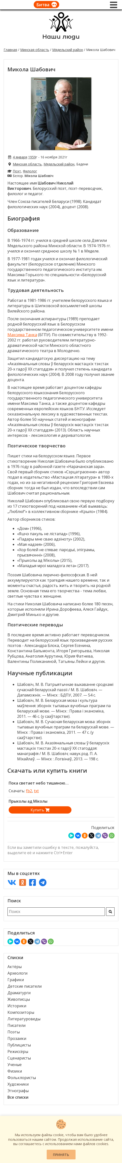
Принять (61, 1154)
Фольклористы (21, 1077)
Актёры (14, 966)
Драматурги (19, 992)
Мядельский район (67, 49)
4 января (20, 157)
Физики (14, 1071)
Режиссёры (17, 1051)
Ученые (14, 1064)
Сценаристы (19, 1058)
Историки (16, 1005)
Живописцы (18, 999)
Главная (10, 49)
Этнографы (18, 1090)
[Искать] (110, 911)
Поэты (13, 1032)
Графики (15, 979)
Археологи (17, 973)
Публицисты (19, 1045)
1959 (32, 157)
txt (36, 790)
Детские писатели (24, 986)
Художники (18, 1084)
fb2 (29, 790)
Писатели (16, 1025)
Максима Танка (22, 334)
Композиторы (20, 1012)
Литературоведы (23, 1019)
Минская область (34, 49)
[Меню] (113, 5)
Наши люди (61, 36)
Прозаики (16, 1038)
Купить (40, 810)
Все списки (17, 1097)
